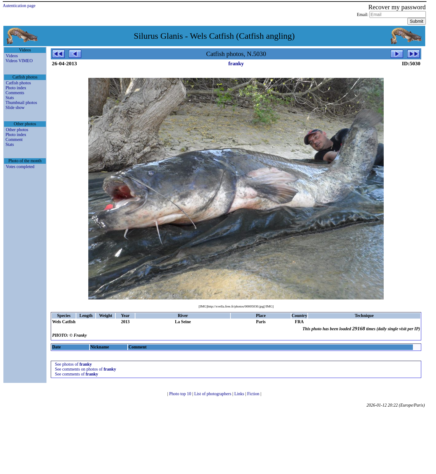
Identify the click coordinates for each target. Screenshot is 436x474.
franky (236, 63)
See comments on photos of (85, 369)
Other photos (17, 129)
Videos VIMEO (19, 60)
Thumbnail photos (21, 102)
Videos (12, 56)
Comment (14, 139)
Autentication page (19, 5)
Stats (10, 97)
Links (239, 394)
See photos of (73, 364)
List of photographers (213, 394)
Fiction (253, 394)
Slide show (15, 107)
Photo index (16, 88)
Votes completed (20, 166)
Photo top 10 (180, 394)
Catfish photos (18, 83)
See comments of (76, 374)
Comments (15, 92)
